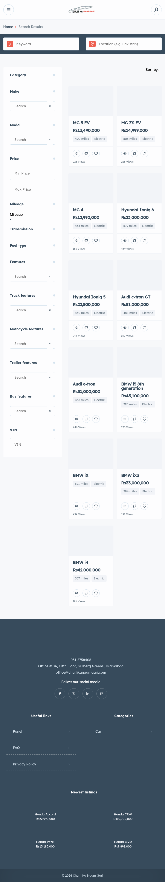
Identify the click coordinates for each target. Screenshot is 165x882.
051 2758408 (81, 660)
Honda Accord (45, 814)
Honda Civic (123, 841)
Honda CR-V (123, 814)
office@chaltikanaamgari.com (81, 672)
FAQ (16, 748)
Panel (17, 731)
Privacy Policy (24, 764)
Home (8, 27)
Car (98, 731)
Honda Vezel (45, 841)
